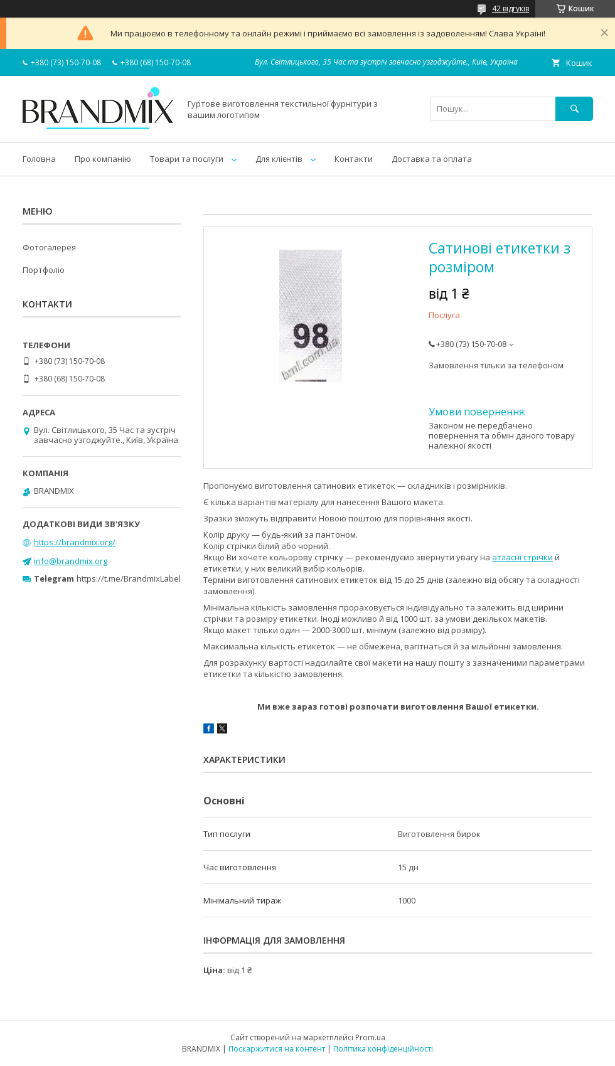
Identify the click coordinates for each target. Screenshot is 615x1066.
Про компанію (103, 158)
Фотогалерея (49, 247)
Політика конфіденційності (383, 1048)
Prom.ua (370, 1037)
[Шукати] (574, 109)
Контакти (353, 158)
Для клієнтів (278, 158)
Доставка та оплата (432, 158)
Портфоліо (44, 269)
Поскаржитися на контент (276, 1048)
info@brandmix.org (70, 561)
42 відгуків (510, 8)
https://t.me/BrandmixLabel (129, 578)
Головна (39, 158)
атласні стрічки (522, 557)
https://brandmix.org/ (74, 542)
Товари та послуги (186, 158)
